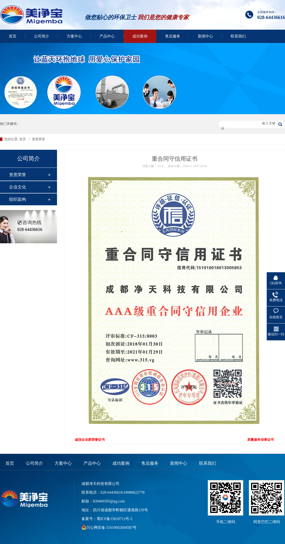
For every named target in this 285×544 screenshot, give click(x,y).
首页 (12, 36)
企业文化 (17, 187)
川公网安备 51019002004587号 (111, 527)
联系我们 (238, 36)
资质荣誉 (38, 139)
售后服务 (172, 36)
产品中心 (107, 36)
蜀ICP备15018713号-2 (114, 519)
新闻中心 (205, 36)
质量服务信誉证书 (260, 439)
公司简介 (41, 36)
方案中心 (74, 36)
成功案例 (139, 36)
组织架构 (17, 199)
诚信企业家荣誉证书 (90, 439)
